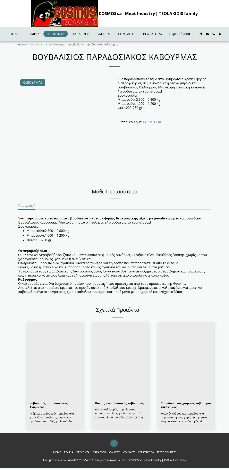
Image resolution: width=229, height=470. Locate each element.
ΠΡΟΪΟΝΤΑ (36, 44)
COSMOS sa (152, 122)
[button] (201, 33)
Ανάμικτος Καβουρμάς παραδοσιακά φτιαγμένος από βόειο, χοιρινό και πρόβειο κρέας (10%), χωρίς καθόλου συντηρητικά (52, 421)
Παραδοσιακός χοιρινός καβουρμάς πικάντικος (181, 406)
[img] (55, 360)
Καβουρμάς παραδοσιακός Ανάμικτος (52, 406)
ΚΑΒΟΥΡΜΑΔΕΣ (55, 44)
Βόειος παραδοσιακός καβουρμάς (114, 406)
